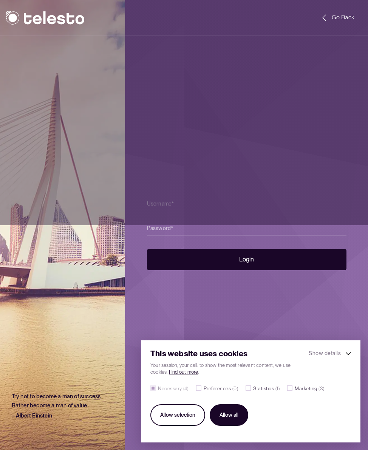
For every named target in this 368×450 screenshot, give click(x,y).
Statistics (266, 388)
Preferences (221, 388)
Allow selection (177, 415)
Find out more (183, 372)
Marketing (310, 388)
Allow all (229, 415)
